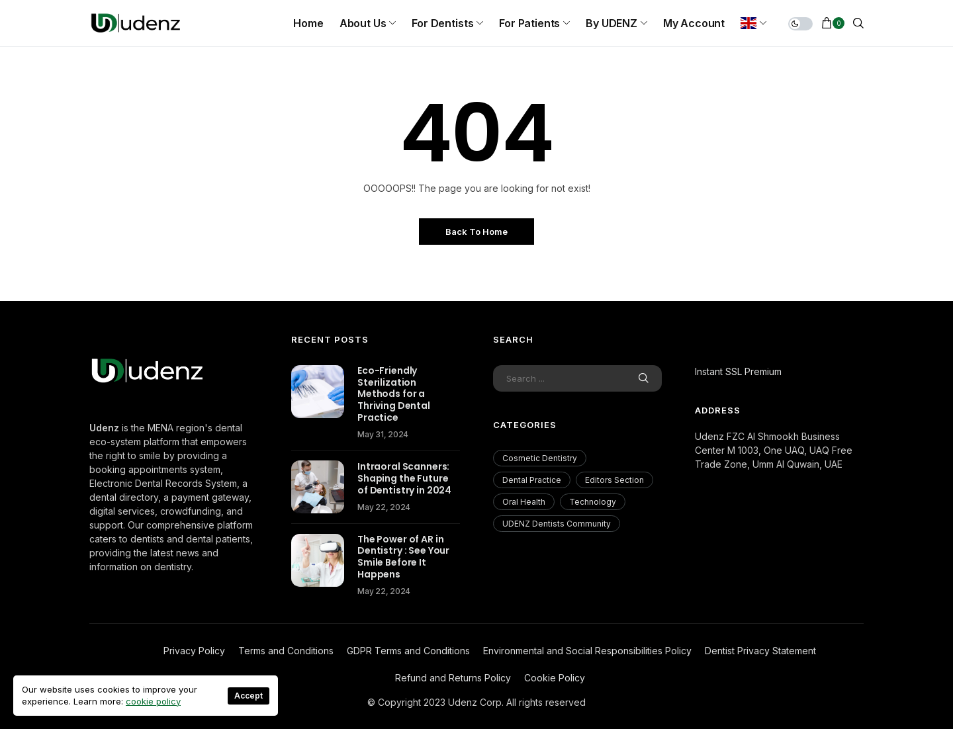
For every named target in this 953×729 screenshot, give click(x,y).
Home (308, 23)
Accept (248, 696)
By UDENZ (611, 23)
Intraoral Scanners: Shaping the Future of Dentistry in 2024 (404, 478)
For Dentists (442, 23)
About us (363, 23)
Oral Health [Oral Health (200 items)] (523, 502)
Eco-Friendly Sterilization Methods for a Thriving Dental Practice (393, 394)
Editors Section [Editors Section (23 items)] (614, 480)
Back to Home (476, 231)
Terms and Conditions (286, 650)
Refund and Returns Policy (453, 677)
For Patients (529, 23)
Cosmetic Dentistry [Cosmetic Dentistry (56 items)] (539, 458)
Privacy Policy (194, 650)
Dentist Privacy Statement (760, 650)
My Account (694, 23)
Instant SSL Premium (738, 371)
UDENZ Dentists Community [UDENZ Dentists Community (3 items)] (556, 524)
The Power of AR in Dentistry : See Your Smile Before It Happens (403, 557)
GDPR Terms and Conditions (408, 650)
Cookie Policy (554, 677)
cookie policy (153, 701)
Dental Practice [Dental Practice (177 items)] (531, 480)
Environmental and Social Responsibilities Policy (587, 650)
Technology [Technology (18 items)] (592, 502)
